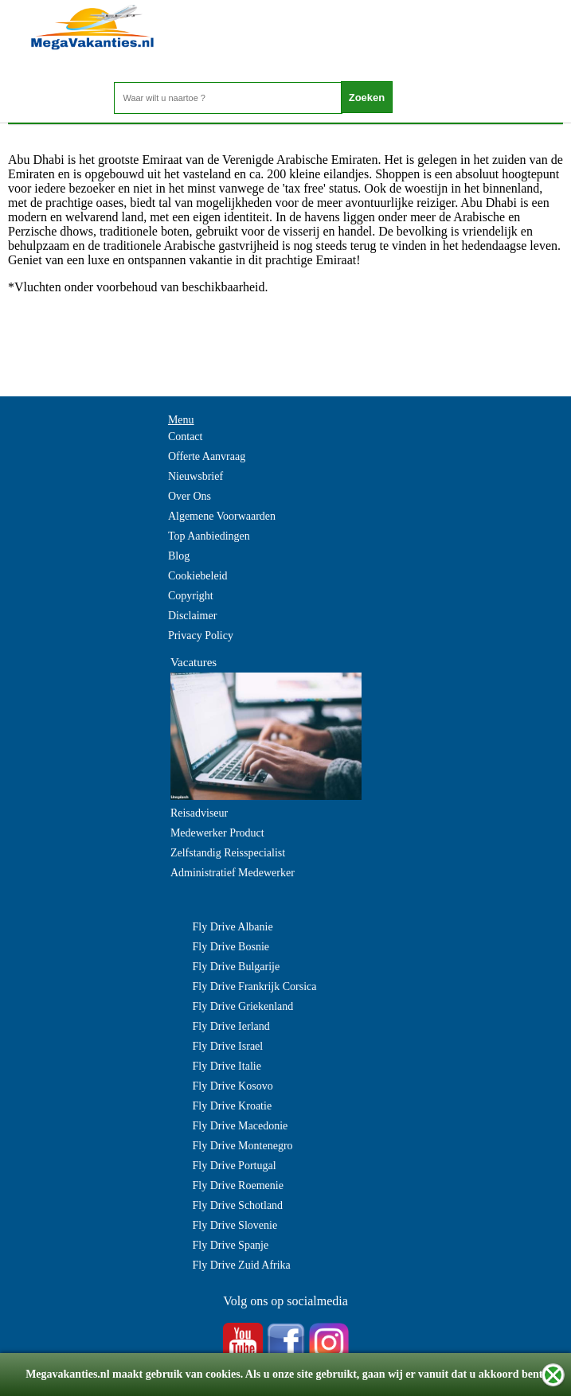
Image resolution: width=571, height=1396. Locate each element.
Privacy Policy (200, 635)
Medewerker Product (217, 833)
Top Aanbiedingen (209, 536)
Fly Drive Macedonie (240, 1126)
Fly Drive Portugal (234, 1166)
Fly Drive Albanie (233, 927)
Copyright (190, 596)
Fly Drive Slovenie (235, 1225)
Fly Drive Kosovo (233, 1086)
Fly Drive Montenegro (243, 1146)
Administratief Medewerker (232, 873)
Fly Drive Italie (227, 1066)
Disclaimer (192, 616)
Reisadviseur (199, 813)
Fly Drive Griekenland (243, 1006)
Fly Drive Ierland (231, 1026)
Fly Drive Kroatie (232, 1106)
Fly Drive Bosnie (231, 947)
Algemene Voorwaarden (222, 516)
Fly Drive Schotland (238, 1205)
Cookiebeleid (198, 576)
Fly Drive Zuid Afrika (242, 1265)
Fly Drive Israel (228, 1046)
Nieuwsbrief (195, 476)
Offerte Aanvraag (206, 456)
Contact (185, 437)
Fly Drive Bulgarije (236, 967)
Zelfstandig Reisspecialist (227, 853)
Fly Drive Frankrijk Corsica (255, 986)
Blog (179, 556)
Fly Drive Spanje (231, 1245)
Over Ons (189, 496)
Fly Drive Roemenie (238, 1185)
